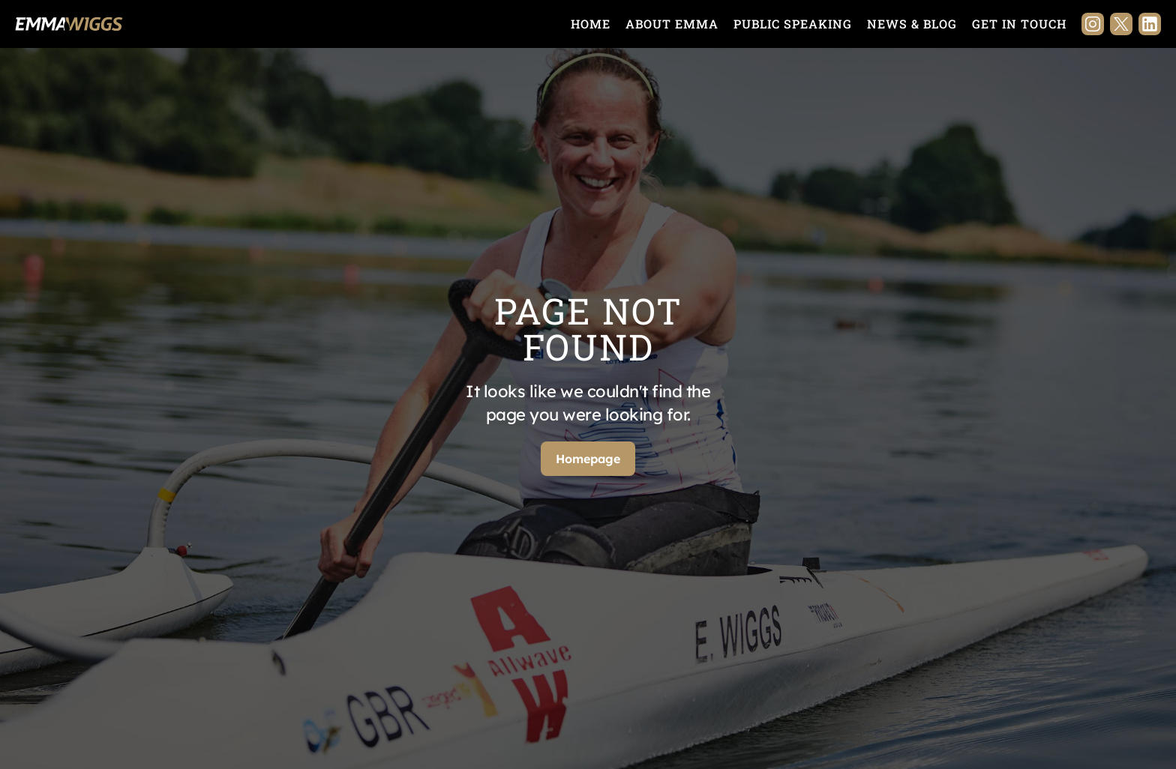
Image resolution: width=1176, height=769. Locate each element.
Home (590, 23)
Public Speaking (793, 23)
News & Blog (912, 23)
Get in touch (1019, 23)
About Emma (672, 23)
